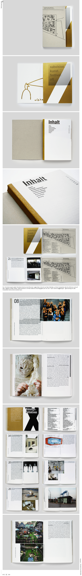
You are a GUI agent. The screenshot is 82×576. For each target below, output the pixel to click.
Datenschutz (1, 572)
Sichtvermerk (1, 6)
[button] (1, 2)
